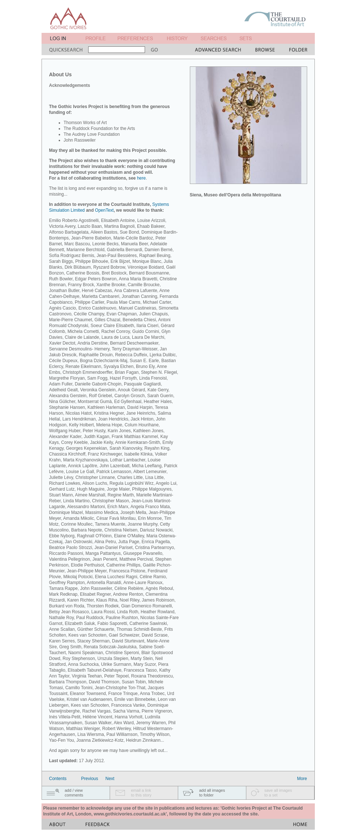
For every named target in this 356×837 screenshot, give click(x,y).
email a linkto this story (141, 792)
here (141, 178)
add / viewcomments (74, 792)
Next (109, 778)
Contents (58, 778)
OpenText (104, 210)
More (302, 778)
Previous (89, 778)
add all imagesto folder (212, 792)
